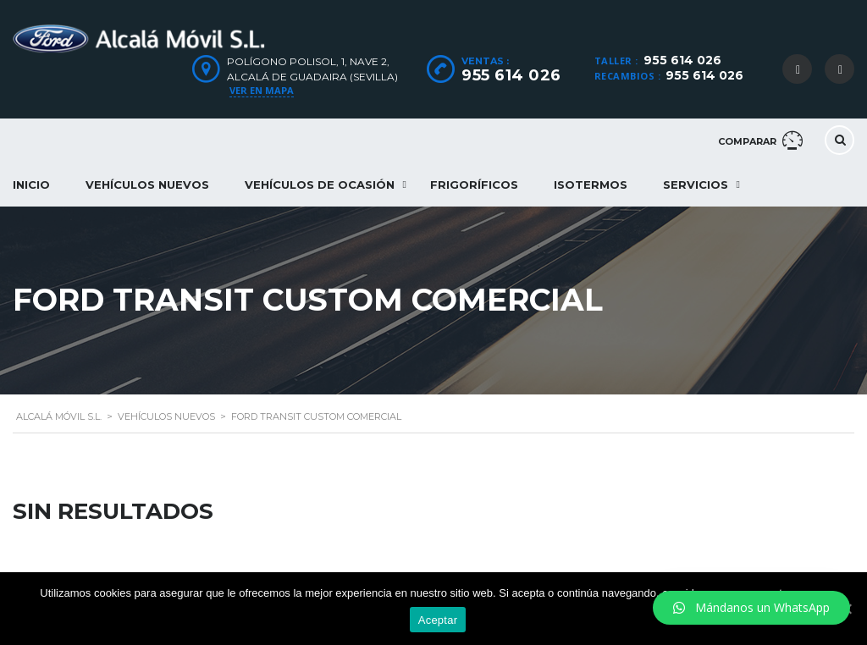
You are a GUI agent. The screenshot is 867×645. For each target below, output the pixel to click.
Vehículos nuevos (147, 184)
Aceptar (438, 620)
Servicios (695, 184)
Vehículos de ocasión (320, 184)
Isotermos (590, 184)
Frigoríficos (474, 184)
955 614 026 (682, 60)
